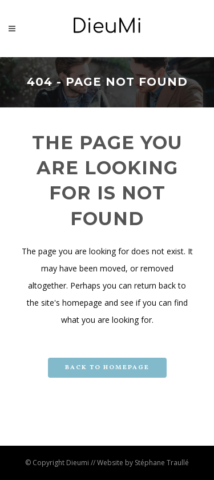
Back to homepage (107, 367)
